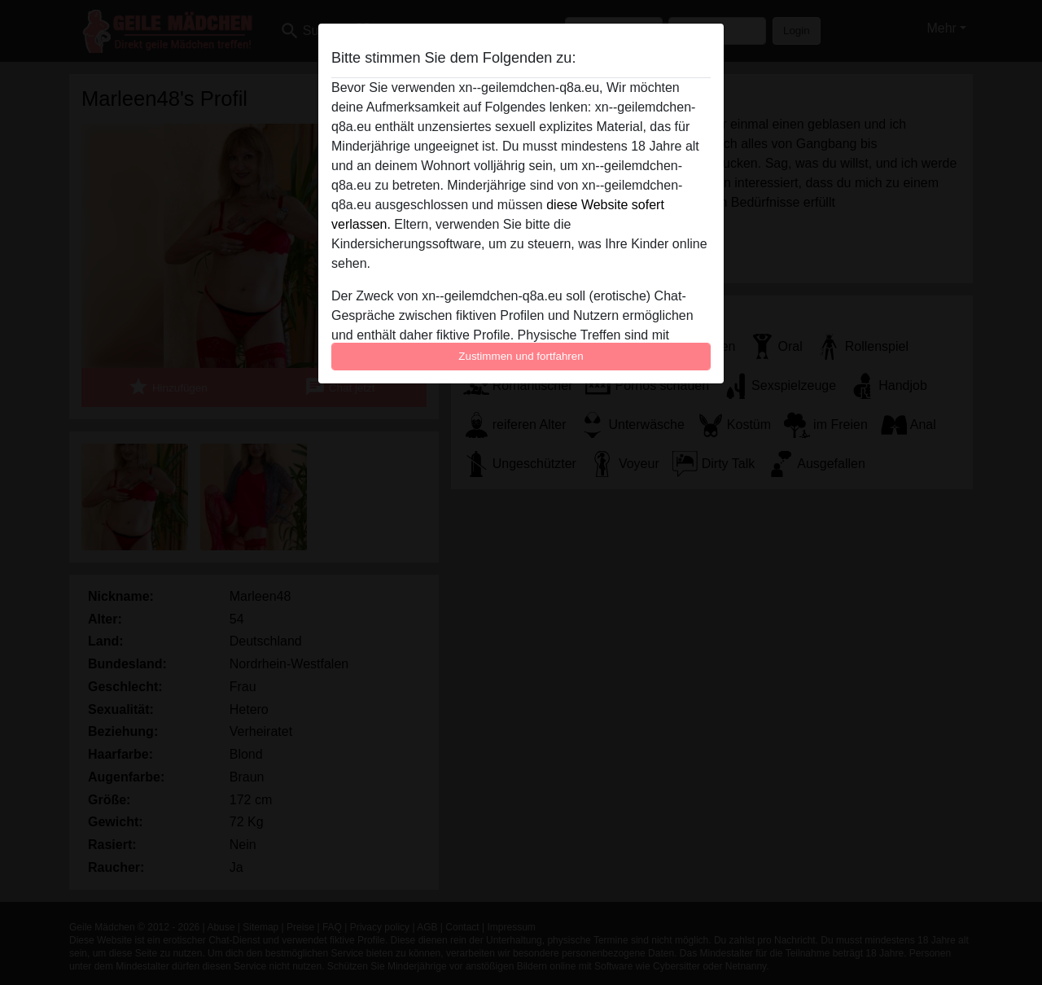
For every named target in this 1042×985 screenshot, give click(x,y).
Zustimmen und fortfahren (521, 356)
